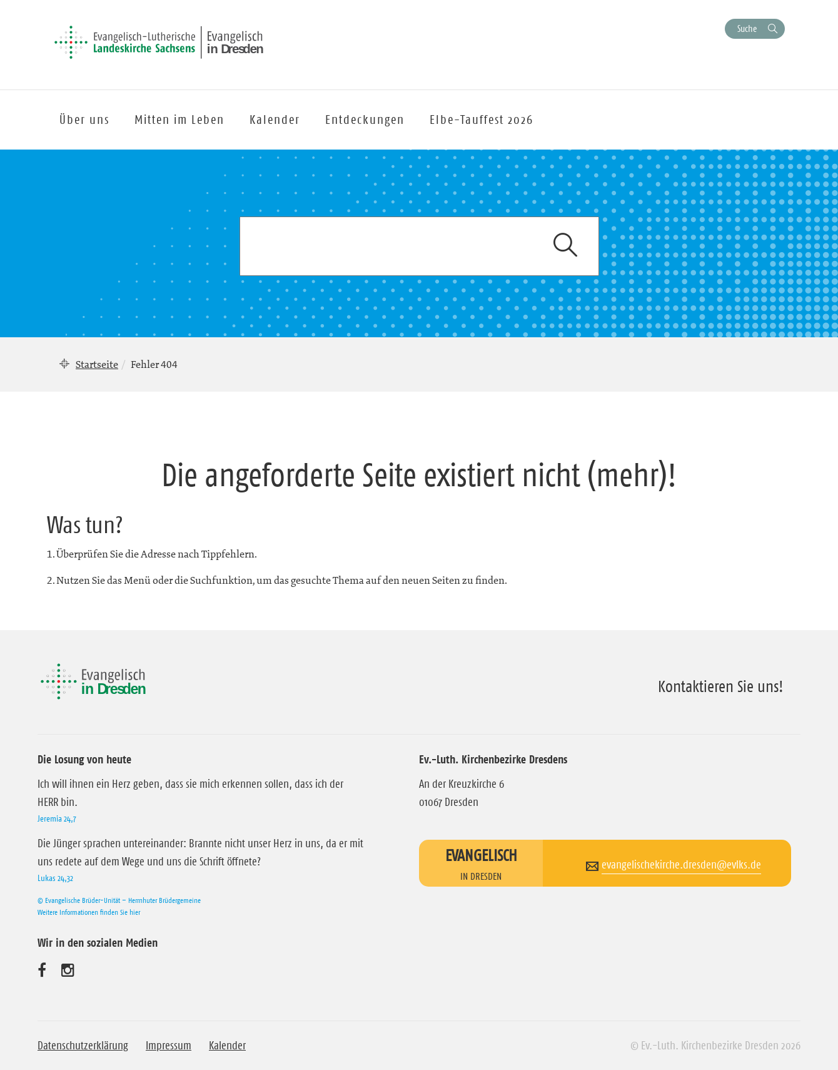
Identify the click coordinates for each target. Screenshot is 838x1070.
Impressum (168, 1045)
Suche (747, 28)
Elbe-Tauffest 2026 (481, 119)
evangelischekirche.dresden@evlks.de (681, 865)
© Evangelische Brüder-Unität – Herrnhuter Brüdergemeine (119, 900)
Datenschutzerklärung (83, 1045)
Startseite (97, 364)
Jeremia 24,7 (57, 818)
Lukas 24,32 (55, 878)
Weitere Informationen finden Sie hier (89, 912)
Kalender (227, 1045)
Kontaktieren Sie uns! (721, 686)
